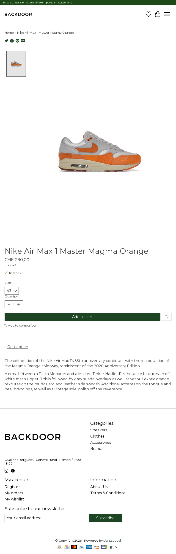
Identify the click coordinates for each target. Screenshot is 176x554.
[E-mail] (46, 518)
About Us (98, 487)
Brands (96, 448)
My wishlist (14, 499)
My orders (14, 493)
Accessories (100, 442)
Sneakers (98, 430)
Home (9, 32)
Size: (9, 282)
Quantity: (11, 296)
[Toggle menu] (166, 14)
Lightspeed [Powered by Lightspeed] (112, 540)
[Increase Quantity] (19, 304)
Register (12, 487)
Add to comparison (20, 325)
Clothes (97, 436)
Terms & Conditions (107, 493)
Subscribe (105, 518)
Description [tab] (17, 347)
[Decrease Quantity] (9, 304)
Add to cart (82, 317)
